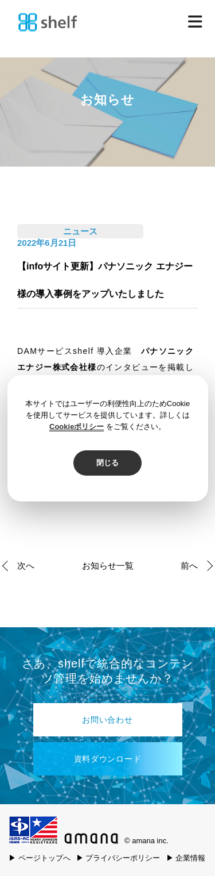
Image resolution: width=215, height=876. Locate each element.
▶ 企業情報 (186, 858)
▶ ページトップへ (40, 858)
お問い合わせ (107, 719)
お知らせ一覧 (108, 565)
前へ (189, 565)
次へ (25, 565)
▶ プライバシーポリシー (118, 858)
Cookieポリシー (76, 426)
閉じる (107, 462)
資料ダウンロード (108, 758)
